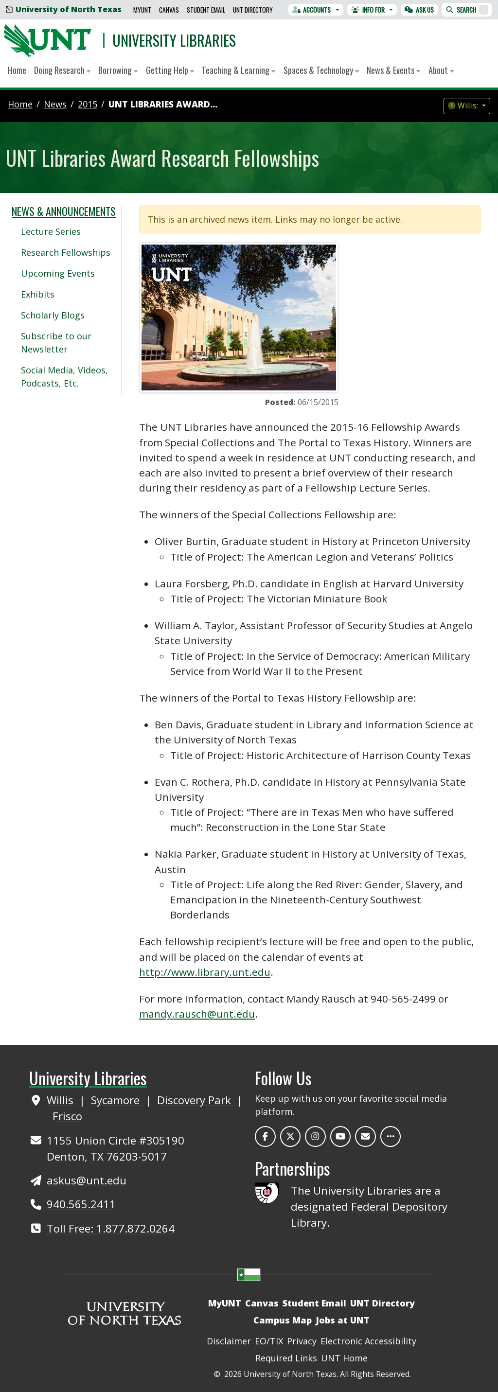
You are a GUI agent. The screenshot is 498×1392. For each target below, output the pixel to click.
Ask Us (419, 10)
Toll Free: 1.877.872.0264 (111, 1228)
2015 (87, 104)
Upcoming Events (58, 273)
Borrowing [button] (118, 70)
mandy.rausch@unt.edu (197, 1014)
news (55, 104)
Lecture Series (51, 231)
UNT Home (344, 1358)
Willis (61, 1099)
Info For (368, 10)
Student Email (206, 10)
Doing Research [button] (62, 70)
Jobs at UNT (343, 1320)
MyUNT (142, 10)
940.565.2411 (81, 1204)
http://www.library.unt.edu (204, 972)
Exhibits (37, 294)
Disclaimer (229, 1341)
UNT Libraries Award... (162, 104)
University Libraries (174, 40)
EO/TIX (269, 1341)
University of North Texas (64, 9)
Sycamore (116, 1099)
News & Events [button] (393, 70)
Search (466, 10)
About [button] (441, 70)
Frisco (67, 1116)
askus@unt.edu (86, 1180)
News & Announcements (64, 211)
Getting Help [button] (170, 70)
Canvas (169, 10)
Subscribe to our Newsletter (56, 342)
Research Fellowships (65, 252)
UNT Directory (253, 10)
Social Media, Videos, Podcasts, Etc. (64, 376)
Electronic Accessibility (368, 1341)
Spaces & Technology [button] (321, 70)
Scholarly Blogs (53, 315)
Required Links (286, 1358)
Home (17, 70)
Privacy (302, 1341)
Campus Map (282, 1320)
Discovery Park (195, 1099)
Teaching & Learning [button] (238, 70)
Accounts (311, 10)
